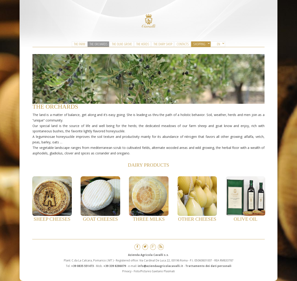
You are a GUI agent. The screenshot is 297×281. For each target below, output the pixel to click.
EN (218, 44)
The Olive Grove (122, 44)
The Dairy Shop (163, 44)
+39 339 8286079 (114, 266)
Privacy (126, 271)
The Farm (79, 44)
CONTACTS (183, 44)
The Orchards (99, 44)
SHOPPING (199, 44)
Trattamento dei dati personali (208, 266)
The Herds (142, 44)
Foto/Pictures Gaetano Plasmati (154, 271)
